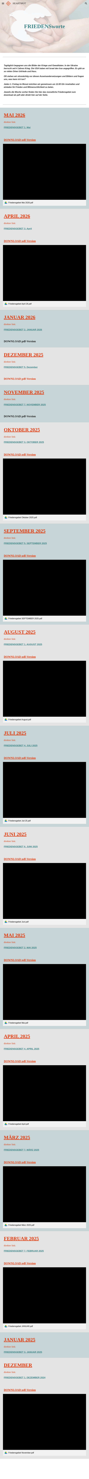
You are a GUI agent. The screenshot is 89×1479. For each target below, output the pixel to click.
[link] (44, 175)
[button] (3, 3)
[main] (44, 26)
